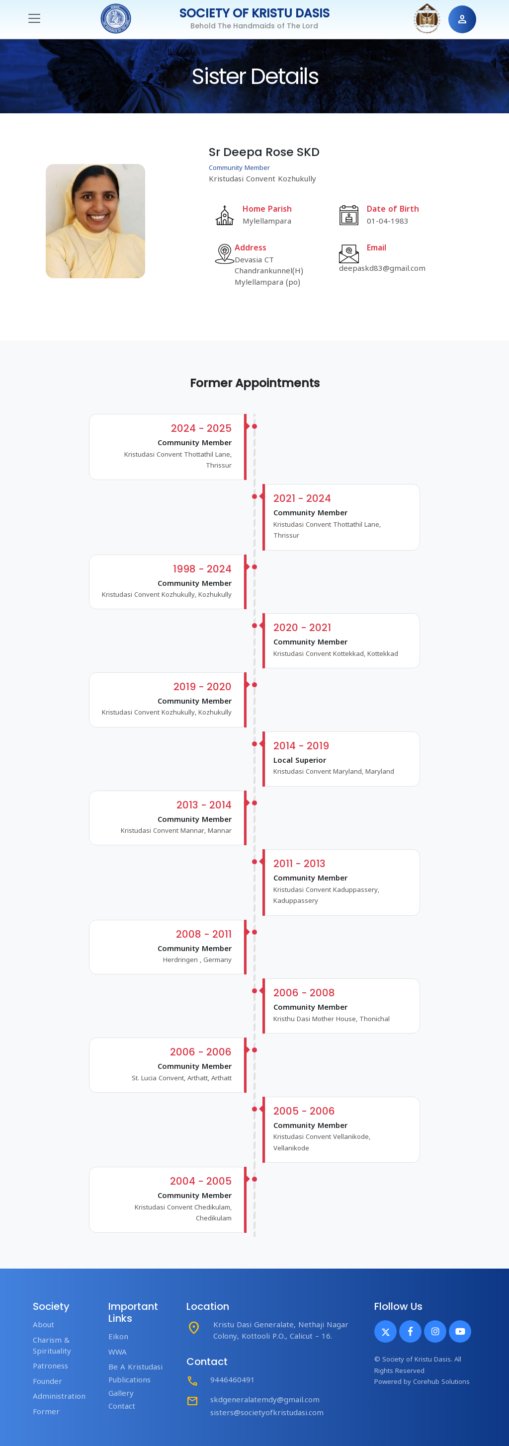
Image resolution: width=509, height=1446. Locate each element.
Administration (59, 1397)
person (462, 19)
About (43, 1325)
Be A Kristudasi (135, 1367)
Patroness (50, 1366)
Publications (129, 1380)
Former (46, 1412)
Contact (121, 1407)
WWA (117, 1353)
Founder (47, 1382)
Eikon (118, 1337)
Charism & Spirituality (52, 1346)
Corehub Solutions (441, 1382)
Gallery (121, 1394)
